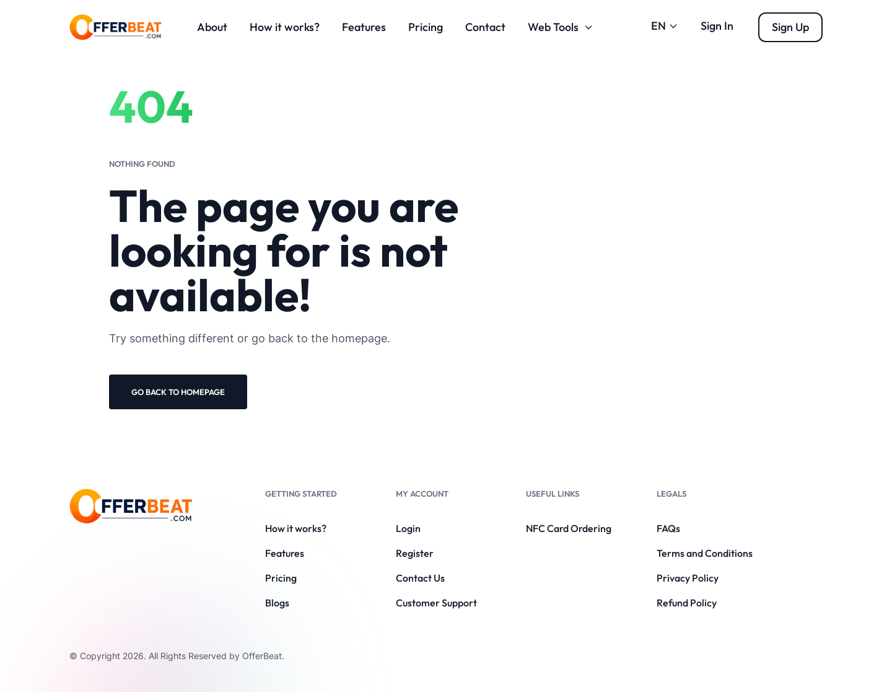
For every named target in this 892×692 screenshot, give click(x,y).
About (212, 27)
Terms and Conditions (705, 553)
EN (664, 26)
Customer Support (436, 603)
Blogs (277, 603)
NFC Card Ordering (568, 528)
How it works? (285, 27)
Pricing (425, 27)
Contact (485, 27)
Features (364, 27)
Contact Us (420, 578)
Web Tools (560, 27)
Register (415, 553)
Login (408, 528)
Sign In (717, 26)
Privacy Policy (688, 578)
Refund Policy (687, 603)
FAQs (668, 528)
